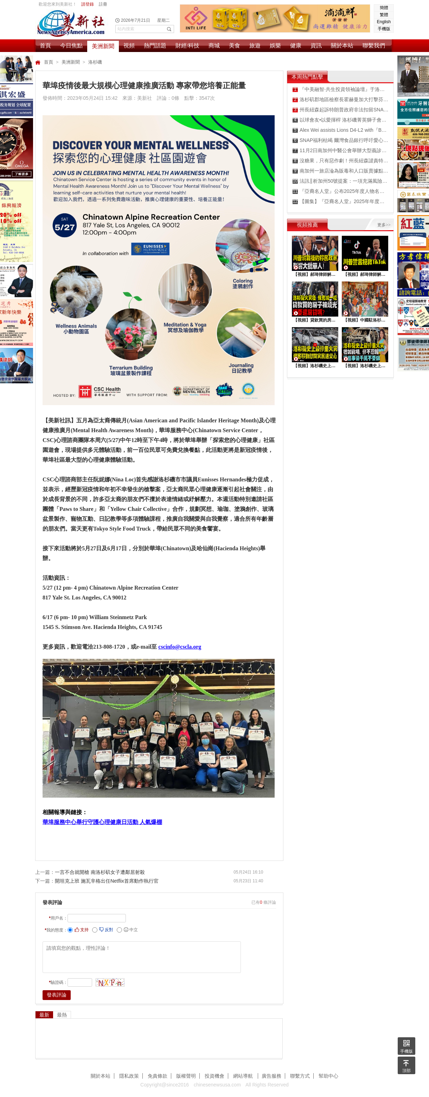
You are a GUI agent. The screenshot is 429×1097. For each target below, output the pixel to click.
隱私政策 (129, 1076)
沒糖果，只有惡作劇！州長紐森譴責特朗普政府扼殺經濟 (341, 160)
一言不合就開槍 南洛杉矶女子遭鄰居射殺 (100, 872)
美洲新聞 (103, 46)
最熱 (62, 1015)
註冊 (103, 4)
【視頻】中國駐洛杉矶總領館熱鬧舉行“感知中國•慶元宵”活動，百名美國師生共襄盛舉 (365, 320)
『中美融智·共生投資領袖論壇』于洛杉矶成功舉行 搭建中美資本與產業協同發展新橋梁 (341, 89)
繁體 (384, 14)
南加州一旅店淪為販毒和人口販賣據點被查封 (341, 171)
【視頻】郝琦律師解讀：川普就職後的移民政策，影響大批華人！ (315, 274)
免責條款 (157, 1076)
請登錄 (87, 4)
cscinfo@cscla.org (179, 647)
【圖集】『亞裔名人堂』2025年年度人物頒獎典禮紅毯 (341, 201)
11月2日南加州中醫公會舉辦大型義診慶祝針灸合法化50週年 (341, 150)
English (384, 21)
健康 (295, 45)
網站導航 (243, 1076)
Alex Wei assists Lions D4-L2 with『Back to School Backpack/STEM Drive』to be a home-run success (341, 130)
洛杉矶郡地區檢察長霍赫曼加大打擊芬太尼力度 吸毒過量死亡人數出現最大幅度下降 (341, 99)
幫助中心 (328, 1076)
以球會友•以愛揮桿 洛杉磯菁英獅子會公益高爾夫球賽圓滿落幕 (341, 120)
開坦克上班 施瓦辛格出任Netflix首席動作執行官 (107, 881)
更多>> (384, 224)
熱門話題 (155, 45)
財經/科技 (187, 45)
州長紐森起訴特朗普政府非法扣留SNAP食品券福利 (341, 109)
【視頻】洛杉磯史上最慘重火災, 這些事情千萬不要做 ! (365, 365)
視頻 (129, 45)
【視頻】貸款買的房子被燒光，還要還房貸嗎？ (315, 320)
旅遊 (255, 45)
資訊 (316, 45)
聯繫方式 (300, 1076)
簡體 (384, 7)
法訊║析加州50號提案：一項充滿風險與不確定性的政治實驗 (341, 181)
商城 (214, 45)
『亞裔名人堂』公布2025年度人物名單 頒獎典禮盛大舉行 (341, 191)
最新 (44, 1015)
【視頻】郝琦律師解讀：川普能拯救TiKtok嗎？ (365, 274)
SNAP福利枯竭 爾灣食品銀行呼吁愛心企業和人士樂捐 (341, 140)
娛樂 (275, 45)
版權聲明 (186, 1076)
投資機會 (214, 1076)
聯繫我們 (374, 45)
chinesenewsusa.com (217, 1085)
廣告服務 (271, 1076)
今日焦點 (71, 45)
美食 (234, 45)
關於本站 (342, 45)
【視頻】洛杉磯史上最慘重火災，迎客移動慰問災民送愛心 (315, 365)
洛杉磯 (95, 62)
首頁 (45, 45)
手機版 (384, 28)
